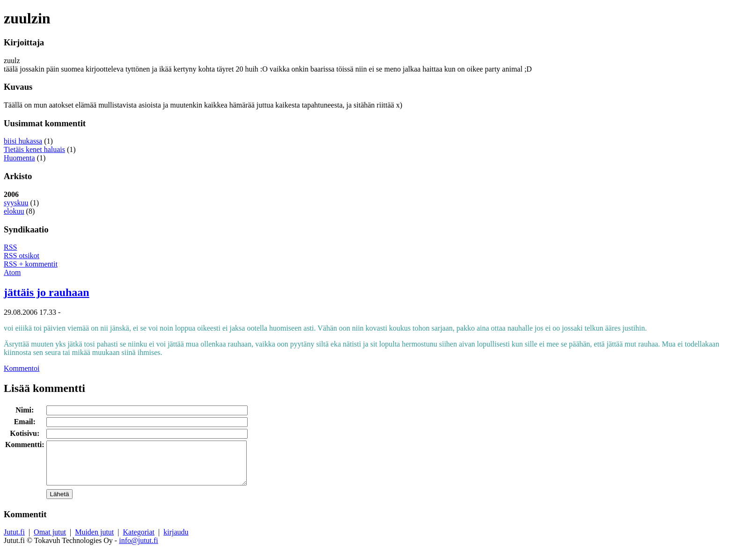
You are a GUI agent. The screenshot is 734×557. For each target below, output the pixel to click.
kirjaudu (175, 540)
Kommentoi (21, 368)
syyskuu (16, 203)
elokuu (14, 211)
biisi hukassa (23, 141)
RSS (10, 247)
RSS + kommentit (31, 264)
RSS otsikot (21, 256)
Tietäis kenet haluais (34, 149)
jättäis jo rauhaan (46, 292)
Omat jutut (50, 540)
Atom (12, 272)
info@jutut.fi (138, 549)
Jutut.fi (14, 540)
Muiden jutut (94, 540)
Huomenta (19, 158)
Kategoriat (139, 540)
